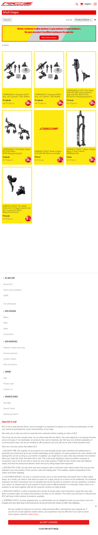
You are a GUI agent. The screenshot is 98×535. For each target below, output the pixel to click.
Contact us (8, 389)
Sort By (69, 20)
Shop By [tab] (7, 20)
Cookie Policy (33, 514)
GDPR (5, 296)
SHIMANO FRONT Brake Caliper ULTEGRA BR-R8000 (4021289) (48, 152)
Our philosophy (9, 304)
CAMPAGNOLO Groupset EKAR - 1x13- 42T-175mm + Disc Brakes (48, 95)
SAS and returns (10, 364)
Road (5, 329)
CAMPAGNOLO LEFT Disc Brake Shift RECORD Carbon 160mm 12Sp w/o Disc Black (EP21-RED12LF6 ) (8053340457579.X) (80, 93)
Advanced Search (10, 414)
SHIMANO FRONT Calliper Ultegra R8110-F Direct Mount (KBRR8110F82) (81, 151)
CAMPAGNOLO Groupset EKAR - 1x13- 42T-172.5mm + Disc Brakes (16, 95)
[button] (88, 4)
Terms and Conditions (12, 290)
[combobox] (77, 4)
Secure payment (10, 353)
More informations (49, 38)
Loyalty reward (9, 359)
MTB (5, 323)
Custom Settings (48, 529)
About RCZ (8, 284)
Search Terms (9, 408)
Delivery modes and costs (14, 348)
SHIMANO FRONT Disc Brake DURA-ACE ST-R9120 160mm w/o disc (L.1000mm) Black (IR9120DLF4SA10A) (17, 209)
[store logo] (17, 4)
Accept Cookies (49, 522)
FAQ (5, 378)
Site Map (7, 403)
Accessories (8, 334)
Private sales (8, 384)
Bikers (5, 317)
